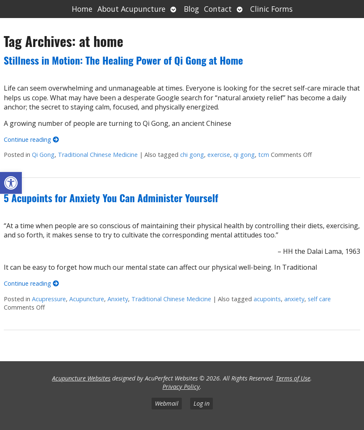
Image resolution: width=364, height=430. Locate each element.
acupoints (267, 299)
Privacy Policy (181, 387)
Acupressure (49, 299)
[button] (11, 183)
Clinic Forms (271, 9)
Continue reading (31, 139)
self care (319, 299)
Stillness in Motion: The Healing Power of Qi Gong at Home (123, 60)
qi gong (244, 155)
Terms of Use (293, 378)
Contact (218, 9)
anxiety (294, 299)
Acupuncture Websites (81, 378)
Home (82, 9)
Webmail (166, 403)
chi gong (192, 155)
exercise (218, 155)
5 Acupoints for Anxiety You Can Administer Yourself (111, 197)
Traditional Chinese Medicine (98, 155)
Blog (191, 9)
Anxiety (117, 299)
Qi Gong (43, 155)
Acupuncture (86, 299)
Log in (201, 403)
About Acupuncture (131, 9)
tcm (263, 155)
